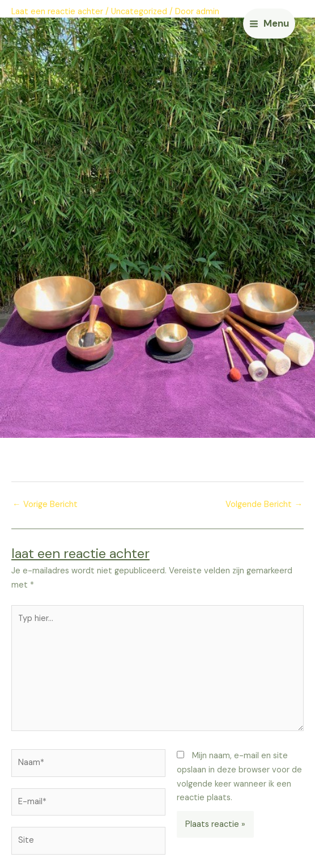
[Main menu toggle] (269, 24)
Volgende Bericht (264, 504)
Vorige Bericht (45, 504)
